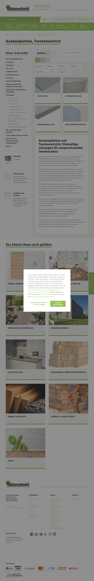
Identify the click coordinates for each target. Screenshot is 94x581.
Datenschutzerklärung (46, 294)
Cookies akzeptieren (58, 304)
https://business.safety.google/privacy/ (43, 296)
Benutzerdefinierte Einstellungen (39, 304)
